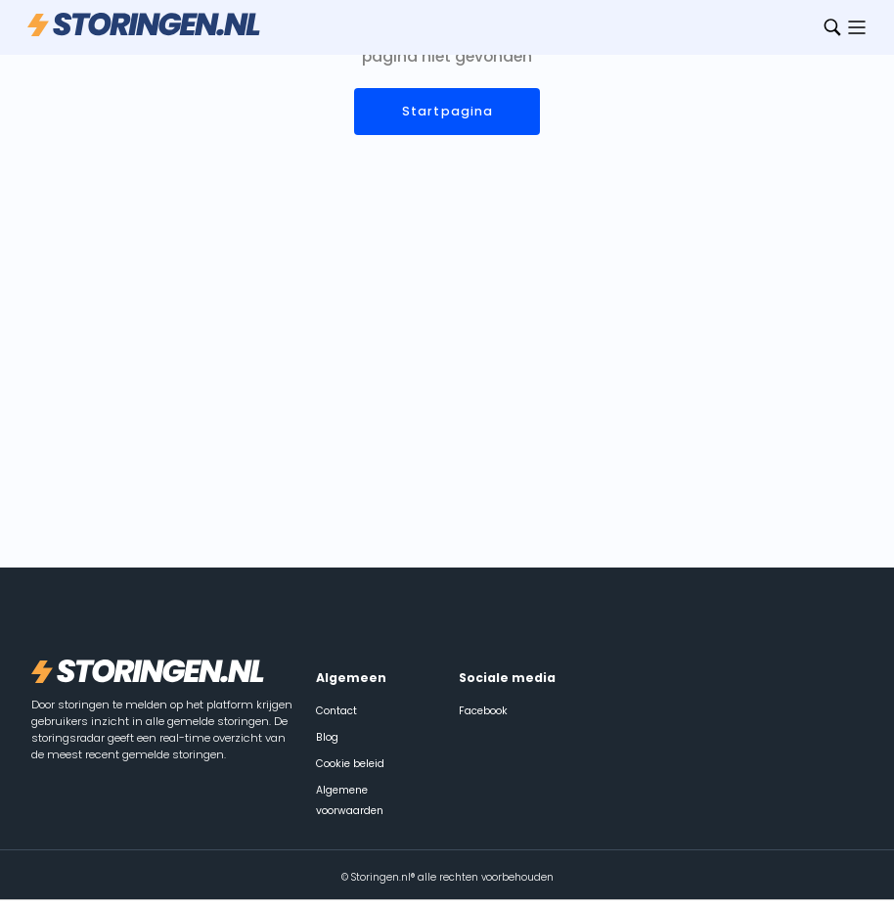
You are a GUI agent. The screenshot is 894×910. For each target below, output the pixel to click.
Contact (336, 711)
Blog (327, 737)
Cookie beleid (350, 763)
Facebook (483, 711)
